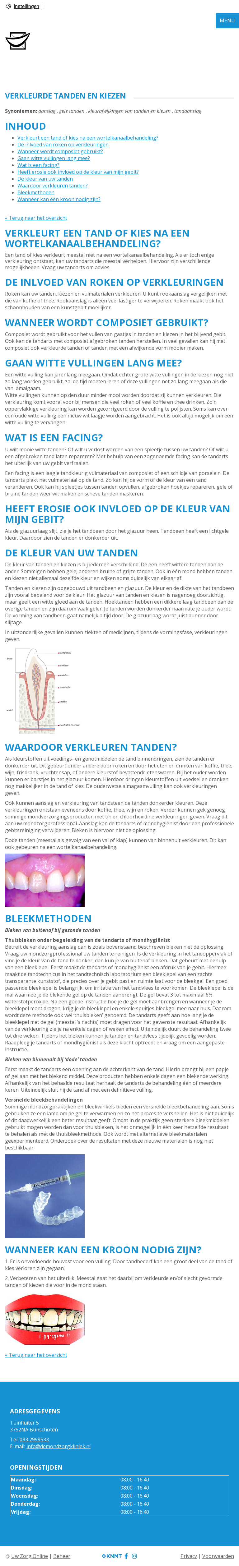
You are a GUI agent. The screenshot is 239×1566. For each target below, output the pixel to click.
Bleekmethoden (35, 192)
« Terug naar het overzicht (36, 217)
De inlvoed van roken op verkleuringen (63, 144)
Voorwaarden (218, 1556)
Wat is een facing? (38, 165)
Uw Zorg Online (29, 1556)
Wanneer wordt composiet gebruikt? (60, 151)
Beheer (61, 1556)
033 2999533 (34, 1439)
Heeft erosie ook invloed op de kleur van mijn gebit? (78, 171)
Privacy (188, 1556)
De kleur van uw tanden (45, 178)
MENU (227, 20)
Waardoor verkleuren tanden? (52, 185)
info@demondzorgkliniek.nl (58, 1446)
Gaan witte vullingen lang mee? (53, 158)
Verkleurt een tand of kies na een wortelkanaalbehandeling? (87, 137)
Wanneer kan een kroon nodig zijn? (59, 199)
